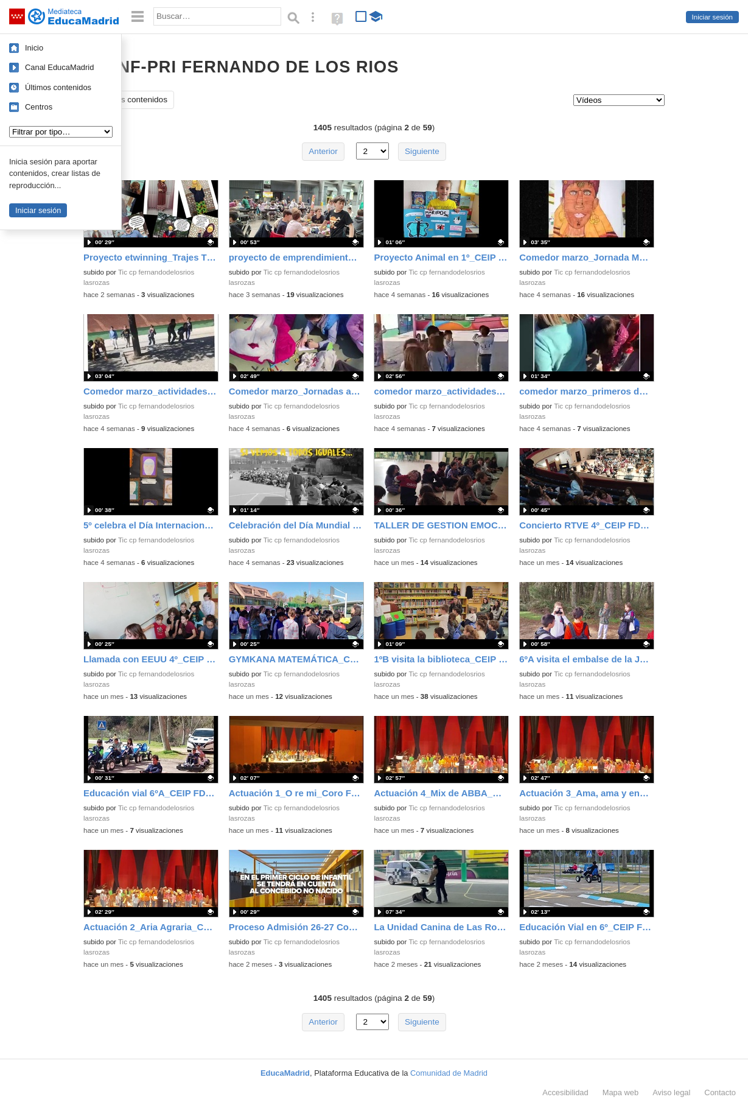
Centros (38, 106)
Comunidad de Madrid (449, 1073)
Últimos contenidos (58, 87)
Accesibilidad (565, 1092)
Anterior (323, 151)
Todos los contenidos (128, 99)
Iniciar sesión (712, 17)
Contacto (720, 1092)
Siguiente (422, 151)
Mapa (621, 1092)
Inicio (34, 47)
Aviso (671, 1092)
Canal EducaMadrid (59, 67)
